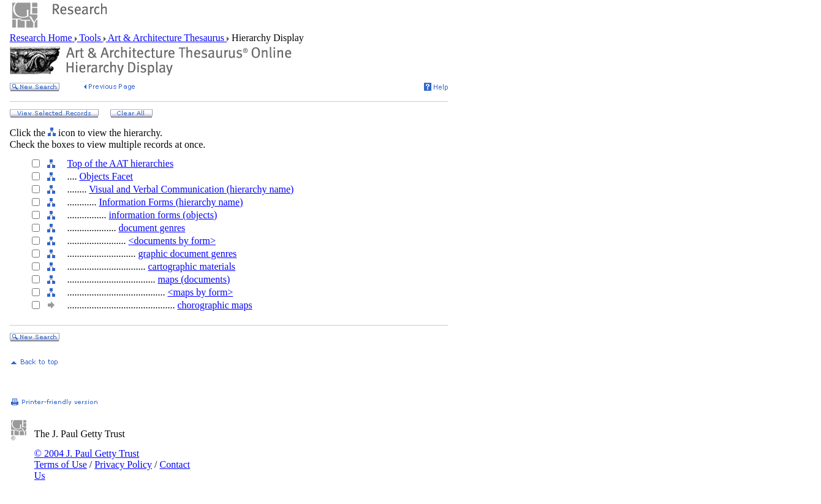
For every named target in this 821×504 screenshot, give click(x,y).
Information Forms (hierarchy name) (171, 202)
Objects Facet (106, 176)
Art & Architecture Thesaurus (166, 37)
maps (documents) (193, 279)
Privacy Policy (123, 464)
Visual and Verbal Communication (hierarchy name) (191, 189)
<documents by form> (171, 240)
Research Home (42, 37)
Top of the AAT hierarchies (120, 163)
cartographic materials (191, 266)
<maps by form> (200, 292)
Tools (90, 37)
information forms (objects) (162, 215)
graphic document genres (187, 253)
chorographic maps (214, 305)
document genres (151, 228)
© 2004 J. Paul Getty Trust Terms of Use (86, 459)
